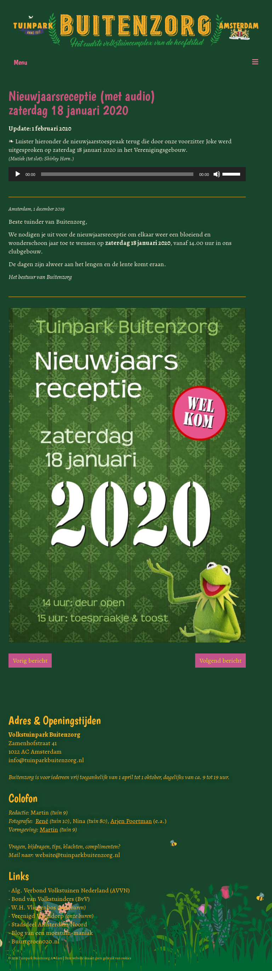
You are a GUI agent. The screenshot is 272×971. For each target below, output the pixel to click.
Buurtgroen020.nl (35, 941)
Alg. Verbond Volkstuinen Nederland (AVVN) (70, 890)
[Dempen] (216, 174)
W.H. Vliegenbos (48, 907)
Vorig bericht (30, 660)
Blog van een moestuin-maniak (52, 933)
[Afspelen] (17, 174)
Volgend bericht (220, 660)
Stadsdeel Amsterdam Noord (49, 924)
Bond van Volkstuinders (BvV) (50, 899)
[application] (127, 174)
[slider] (117, 174)
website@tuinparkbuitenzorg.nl (77, 855)
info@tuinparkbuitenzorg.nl (46, 760)
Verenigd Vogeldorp (52, 916)
